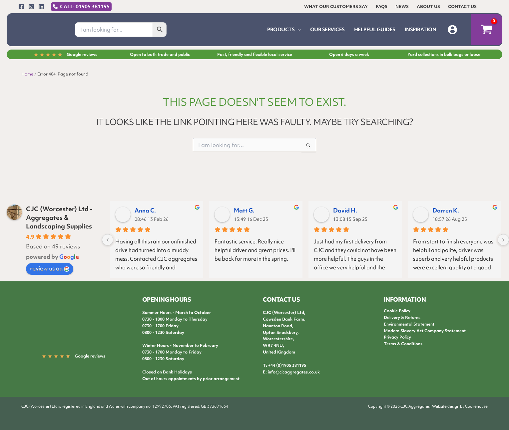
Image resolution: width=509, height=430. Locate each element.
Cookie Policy (397, 311)
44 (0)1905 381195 (288, 365)
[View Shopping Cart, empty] (486, 30)
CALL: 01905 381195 (85, 6)
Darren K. (445, 210)
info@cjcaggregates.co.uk (294, 372)
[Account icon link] (452, 30)
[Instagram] (31, 7)
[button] (297, 30)
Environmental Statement (409, 324)
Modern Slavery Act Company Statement (425, 331)
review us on (49, 268)
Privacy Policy (397, 337)
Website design (445, 406)
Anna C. (145, 210)
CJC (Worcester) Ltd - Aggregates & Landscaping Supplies (59, 217)
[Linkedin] (41, 7)
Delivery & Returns (402, 317)
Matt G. (244, 210)
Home (27, 74)
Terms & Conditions (403, 344)
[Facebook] (21, 7)
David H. (345, 210)
